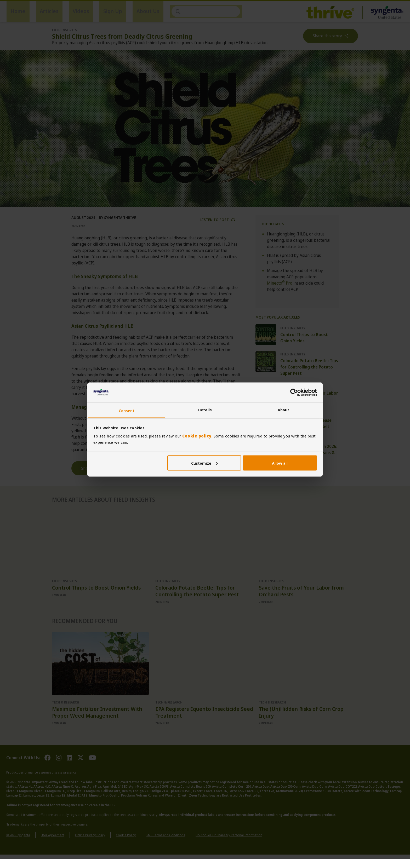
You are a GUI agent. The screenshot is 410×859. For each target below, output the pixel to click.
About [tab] (283, 409)
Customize (204, 462)
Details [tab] (205, 409)
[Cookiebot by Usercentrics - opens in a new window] (294, 392)
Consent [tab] (127, 410)
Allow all (280, 462)
